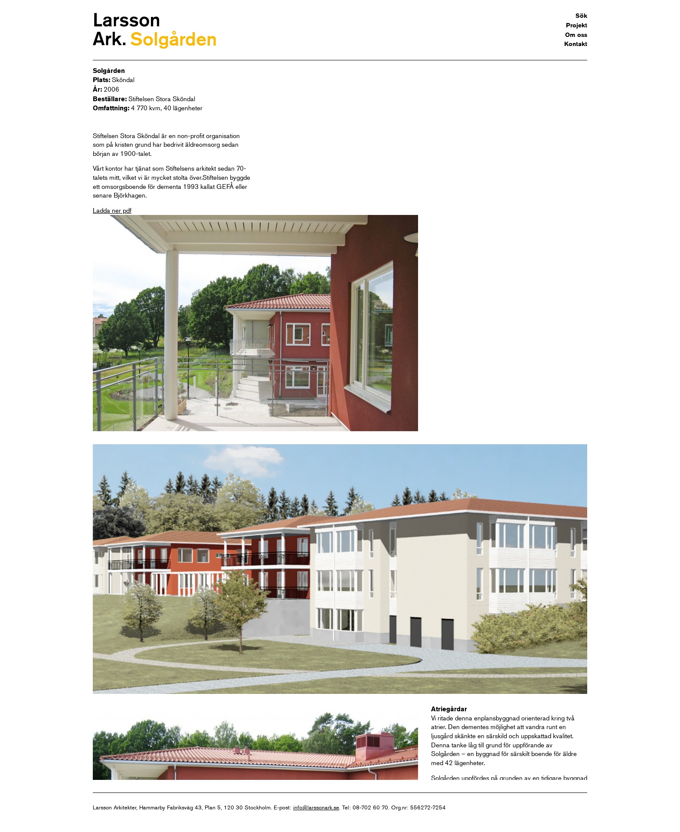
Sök (581, 16)
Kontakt (575, 44)
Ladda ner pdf (112, 210)
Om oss (576, 35)
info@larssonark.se (316, 807)
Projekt (576, 25)
